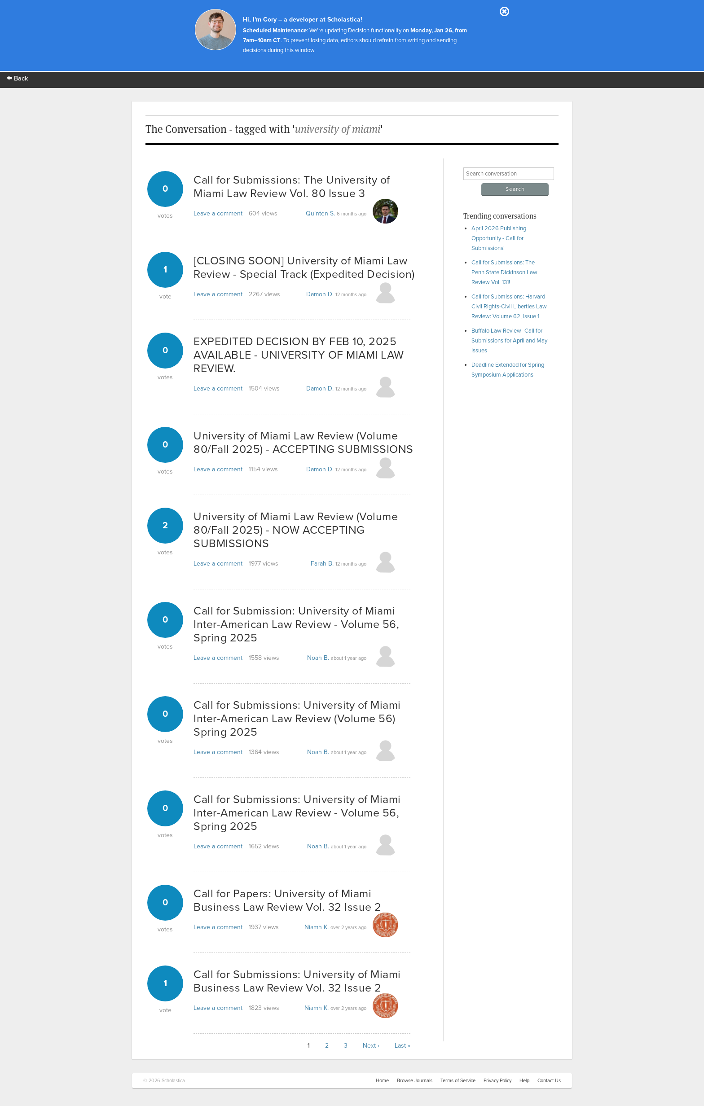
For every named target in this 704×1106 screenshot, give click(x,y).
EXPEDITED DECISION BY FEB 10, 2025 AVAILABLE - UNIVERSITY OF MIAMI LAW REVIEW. (299, 355)
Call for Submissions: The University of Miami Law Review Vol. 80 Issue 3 (292, 186)
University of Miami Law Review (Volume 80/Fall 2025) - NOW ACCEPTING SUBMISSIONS (296, 530)
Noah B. (318, 658)
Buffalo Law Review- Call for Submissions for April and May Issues (509, 340)
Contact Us (549, 1081)
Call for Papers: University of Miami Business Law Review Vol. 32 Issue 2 (288, 900)
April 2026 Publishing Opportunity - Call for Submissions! (498, 238)
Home (382, 1081)
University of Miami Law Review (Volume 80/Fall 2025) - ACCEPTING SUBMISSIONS (304, 442)
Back (17, 78)
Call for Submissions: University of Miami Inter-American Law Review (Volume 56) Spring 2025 (297, 718)
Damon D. (320, 294)
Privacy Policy (497, 1081)
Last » (402, 1045)
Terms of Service (457, 1081)
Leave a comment (218, 213)
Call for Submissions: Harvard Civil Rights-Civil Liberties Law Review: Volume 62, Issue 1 (509, 306)
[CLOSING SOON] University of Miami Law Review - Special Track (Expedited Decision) (304, 267)
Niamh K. (316, 927)
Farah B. (322, 563)
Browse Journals (414, 1081)
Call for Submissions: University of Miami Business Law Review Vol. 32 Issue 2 (297, 981)
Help (524, 1081)
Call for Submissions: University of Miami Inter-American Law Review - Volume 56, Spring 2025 (297, 813)
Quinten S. (320, 213)
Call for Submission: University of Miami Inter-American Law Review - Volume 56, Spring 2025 (296, 624)
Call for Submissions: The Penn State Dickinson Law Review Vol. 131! (504, 272)
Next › (371, 1045)
